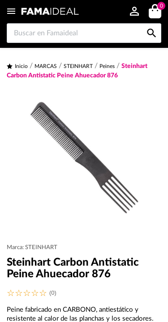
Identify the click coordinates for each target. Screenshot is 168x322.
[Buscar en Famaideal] (84, 33)
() (159, 7)
